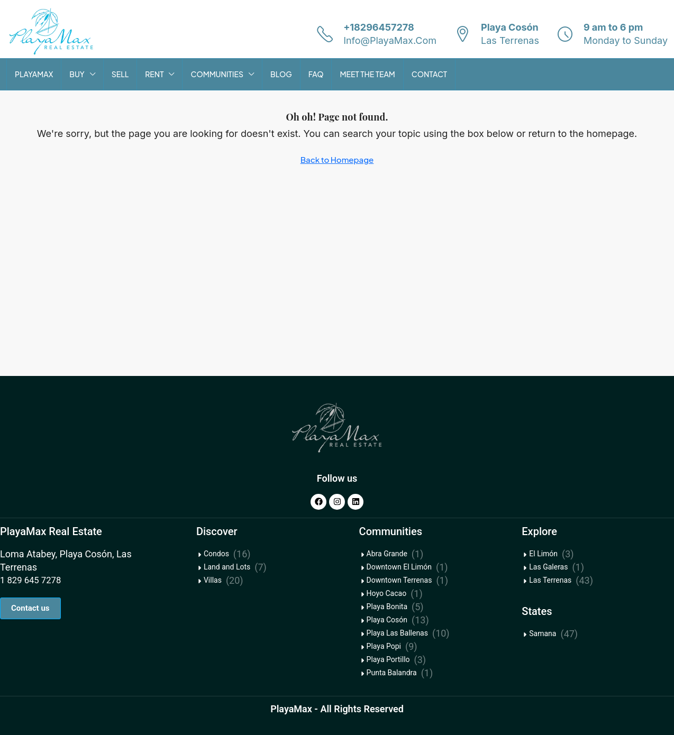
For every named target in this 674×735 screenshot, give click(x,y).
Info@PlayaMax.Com (389, 40)
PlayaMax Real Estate (51, 531)
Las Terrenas (550, 580)
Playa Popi (384, 646)
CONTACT (429, 74)
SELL (120, 74)
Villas (213, 580)
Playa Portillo (388, 659)
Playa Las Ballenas (397, 633)
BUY (76, 74)
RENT (154, 74)
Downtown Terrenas (399, 580)
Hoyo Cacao (387, 593)
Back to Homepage (337, 159)
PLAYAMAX (34, 74)
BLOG (281, 74)
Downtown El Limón (399, 567)
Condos (216, 553)
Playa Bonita (387, 606)
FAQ (316, 74)
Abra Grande (387, 553)
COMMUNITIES (216, 74)
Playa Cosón (387, 619)
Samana (542, 633)
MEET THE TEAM (367, 74)
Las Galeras (548, 567)
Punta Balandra (392, 672)
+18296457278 (378, 27)
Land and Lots (227, 567)
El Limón (543, 553)
